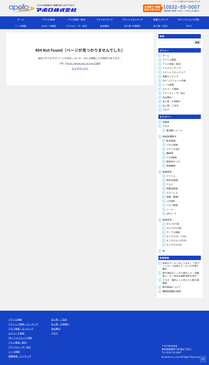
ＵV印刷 (170, 201)
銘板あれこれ (173, 161)
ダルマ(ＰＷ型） (174, 228)
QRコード (171, 213)
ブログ (188, 25)
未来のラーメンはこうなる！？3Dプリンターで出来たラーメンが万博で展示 (181, 265)
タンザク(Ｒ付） (174, 244)
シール (169, 209)
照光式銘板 (172, 180)
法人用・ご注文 (160, 25)
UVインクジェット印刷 (188, 19)
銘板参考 (167, 219)
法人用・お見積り (132, 25)
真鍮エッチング (160, 19)
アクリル (170, 176)
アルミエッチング (104, 19)
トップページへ (80, 68)
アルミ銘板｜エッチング (20, 328)
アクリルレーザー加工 (76, 25)
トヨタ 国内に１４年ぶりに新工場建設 (180, 281)
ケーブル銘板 (173, 232)
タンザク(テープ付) (176, 236)
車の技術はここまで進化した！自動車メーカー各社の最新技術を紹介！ (180, 274)
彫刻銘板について (171, 287)
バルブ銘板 (172, 205)
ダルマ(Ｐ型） (173, 223)
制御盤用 (171, 165)
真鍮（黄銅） (173, 196)
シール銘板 (20, 25)
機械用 (169, 153)
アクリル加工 (173, 149)
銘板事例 (167, 171)
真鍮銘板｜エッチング (19, 356)
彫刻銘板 (171, 140)
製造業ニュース (174, 130)
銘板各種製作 (169, 136)
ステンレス (172, 192)
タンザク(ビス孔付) (176, 240)
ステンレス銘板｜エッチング (23, 324)
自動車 (165, 122)
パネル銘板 (172, 144)
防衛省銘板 (172, 188)
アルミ (169, 184)
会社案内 (104, 25)
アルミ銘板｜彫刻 (76, 19)
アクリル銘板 (48, 19)
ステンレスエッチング (132, 19)
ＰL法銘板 (171, 157)
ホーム (20, 19)
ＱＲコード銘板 (48, 25)
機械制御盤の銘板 (171, 291)
